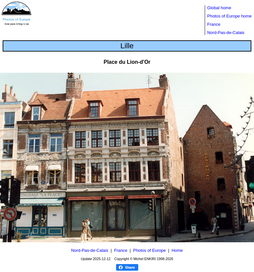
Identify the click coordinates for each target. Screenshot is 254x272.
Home (177, 250)
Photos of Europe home (229, 16)
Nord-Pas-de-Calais (225, 32)
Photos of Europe (149, 250)
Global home (219, 7)
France (214, 24)
